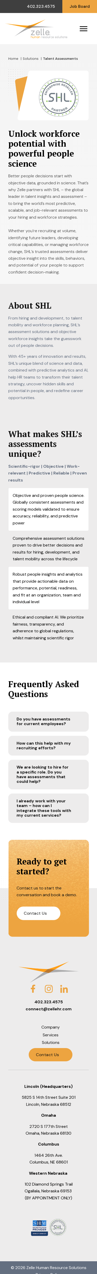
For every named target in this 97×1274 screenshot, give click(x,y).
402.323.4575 (41, 6)
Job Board (80, 6)
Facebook (33, 985)
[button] (48, 722)
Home (13, 58)
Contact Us (35, 913)
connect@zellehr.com (49, 1009)
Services (50, 1035)
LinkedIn (64, 985)
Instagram (48, 985)
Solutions (31, 58)
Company (50, 1027)
